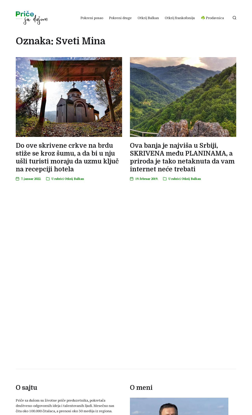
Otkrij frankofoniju (180, 17)
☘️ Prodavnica (212, 17)
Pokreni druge (120, 17)
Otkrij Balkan (148, 17)
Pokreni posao (92, 17)
